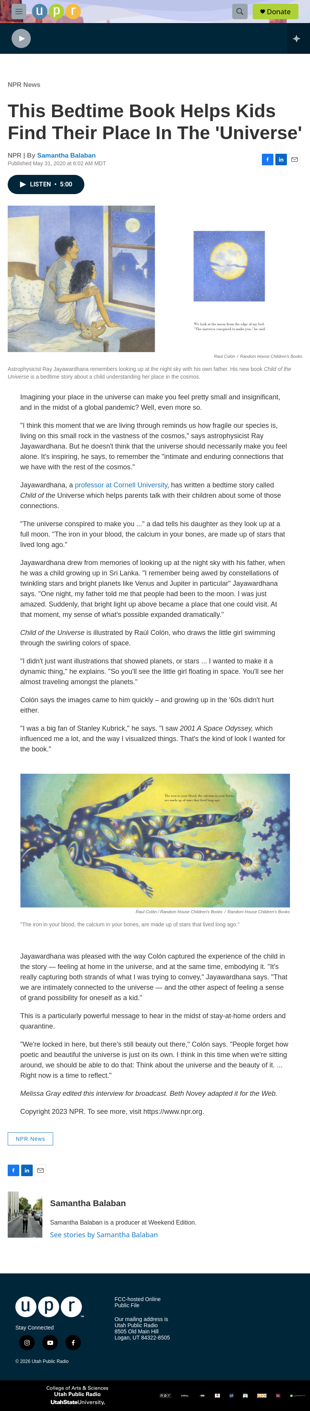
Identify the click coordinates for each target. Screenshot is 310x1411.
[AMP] (185, 1396)
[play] (21, 38)
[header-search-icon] (240, 11)
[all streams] (298, 38)
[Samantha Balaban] (25, 1215)
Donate (279, 12)
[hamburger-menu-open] (19, 11)
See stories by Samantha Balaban (104, 1234)
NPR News (24, 84)
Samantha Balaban (66, 155)
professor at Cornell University (121, 485)
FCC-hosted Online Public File (138, 1302)
